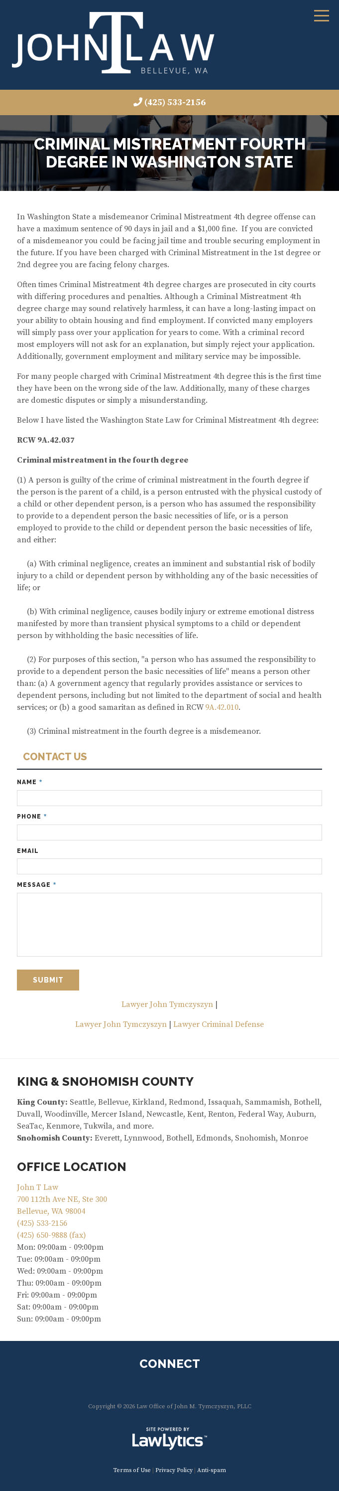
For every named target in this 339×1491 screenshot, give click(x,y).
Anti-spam (211, 1470)
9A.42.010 (221, 707)
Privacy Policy (174, 1470)
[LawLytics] (169, 1438)
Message (36, 885)
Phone (32, 817)
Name (29, 782)
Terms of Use (132, 1470)
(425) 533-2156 (175, 102)
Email (28, 850)
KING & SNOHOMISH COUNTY (105, 1081)
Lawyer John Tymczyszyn (167, 1004)
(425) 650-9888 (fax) (51, 1235)
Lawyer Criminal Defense (218, 1024)
